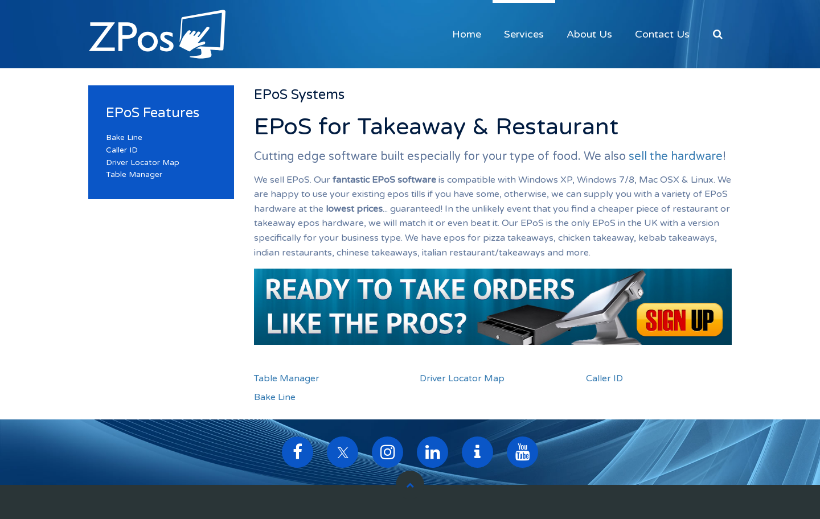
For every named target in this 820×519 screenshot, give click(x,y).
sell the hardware (676, 156)
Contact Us (662, 34)
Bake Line (275, 397)
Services (524, 34)
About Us (589, 34)
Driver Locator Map (462, 378)
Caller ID (604, 378)
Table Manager (286, 378)
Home (466, 34)
